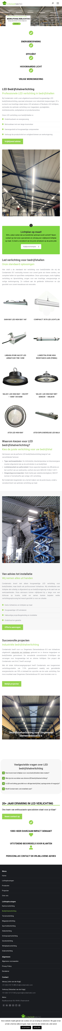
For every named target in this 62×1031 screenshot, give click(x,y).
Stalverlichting (7, 931)
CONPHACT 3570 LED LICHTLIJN (46, 320)
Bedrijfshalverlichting (9, 911)
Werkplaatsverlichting (9, 946)
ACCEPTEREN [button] (26, 1027)
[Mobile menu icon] (58, 3)
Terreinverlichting (8, 916)
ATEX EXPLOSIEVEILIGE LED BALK (46, 433)
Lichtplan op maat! (31, 234)
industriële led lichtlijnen (20, 652)
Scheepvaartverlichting (10, 936)
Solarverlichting (7, 951)
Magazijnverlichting (8, 921)
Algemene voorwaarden (10, 961)
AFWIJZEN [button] (37, 1027)
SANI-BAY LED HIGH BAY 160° (15, 320)
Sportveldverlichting (9, 926)
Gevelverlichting (7, 941)
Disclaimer (5, 971)
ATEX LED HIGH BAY (15, 433)
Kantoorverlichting (8, 906)
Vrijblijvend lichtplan (31, 246)
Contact (16, 23)
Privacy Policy (7, 966)
